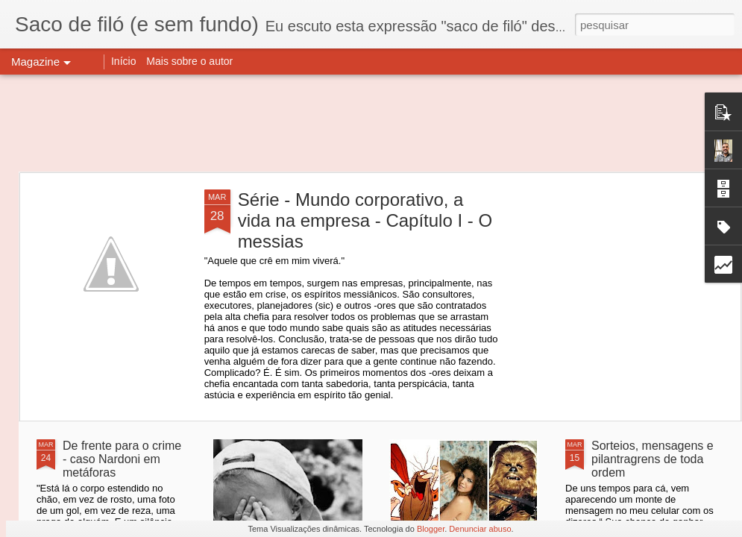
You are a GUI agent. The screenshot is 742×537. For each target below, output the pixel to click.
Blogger (430, 528)
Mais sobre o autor (189, 61)
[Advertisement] (371, 123)
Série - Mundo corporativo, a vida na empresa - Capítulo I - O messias (365, 220)
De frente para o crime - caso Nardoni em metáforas (122, 459)
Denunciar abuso (480, 528)
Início (123, 61)
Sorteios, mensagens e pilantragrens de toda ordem (652, 459)
